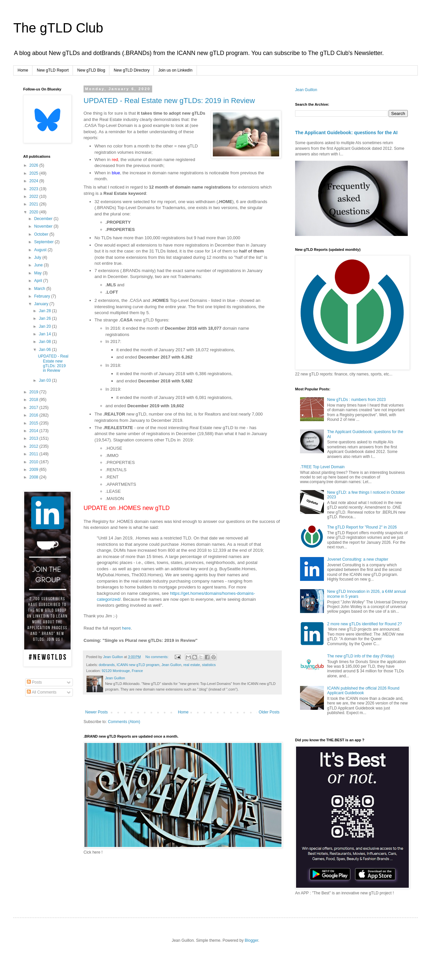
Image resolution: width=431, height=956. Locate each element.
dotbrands (107, 665)
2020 (34, 212)
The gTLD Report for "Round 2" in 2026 (362, 527)
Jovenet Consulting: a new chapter (357, 559)
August (41, 250)
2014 (34, 430)
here (126, 628)
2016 (34, 415)
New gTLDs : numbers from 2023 (356, 399)
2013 (34, 438)
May (38, 273)
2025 (34, 173)
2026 (34, 165)
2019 (34, 392)
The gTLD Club (58, 28)
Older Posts (269, 712)
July (38, 257)
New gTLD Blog (91, 70)
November (44, 226)
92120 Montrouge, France (122, 671)
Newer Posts (96, 712)
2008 (34, 477)
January (41, 304)
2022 (34, 196)
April (38, 280)
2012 (34, 446)
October (41, 234)
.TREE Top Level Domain (322, 467)
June (39, 265)
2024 (34, 181)
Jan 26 (45, 318)
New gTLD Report (53, 70)
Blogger (251, 940)
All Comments (41, 692)
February (42, 296)
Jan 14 (45, 334)
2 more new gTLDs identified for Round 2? (364, 624)
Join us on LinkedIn (175, 70)
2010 (34, 462)
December (44, 218)
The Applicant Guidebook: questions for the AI (346, 132)
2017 (34, 407)
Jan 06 (45, 349)
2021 (34, 204)
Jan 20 (45, 326)
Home (23, 70)
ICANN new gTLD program (138, 665)
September (44, 242)
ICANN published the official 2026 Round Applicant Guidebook (363, 690)
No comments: (158, 657)
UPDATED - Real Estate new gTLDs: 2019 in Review (169, 100)
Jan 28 (45, 311)
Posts (34, 682)
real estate (191, 665)
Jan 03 (45, 380)
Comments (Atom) (124, 721)
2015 (34, 423)
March (40, 288)
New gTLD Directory (132, 70)
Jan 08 (45, 341)
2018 (34, 399)
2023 (34, 189)
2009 (34, 469)
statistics (209, 665)
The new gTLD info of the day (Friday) (360, 656)
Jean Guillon (171, 665)
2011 (34, 454)
